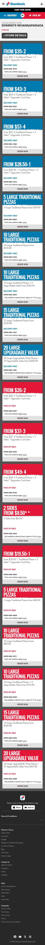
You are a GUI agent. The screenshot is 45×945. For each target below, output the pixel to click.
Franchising (5, 912)
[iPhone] (16, 807)
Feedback (4, 875)
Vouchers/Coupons (7, 846)
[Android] (29, 807)
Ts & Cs (25, 72)
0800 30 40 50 (6, 865)
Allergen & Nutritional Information (12, 843)
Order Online (5, 833)
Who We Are (5, 915)
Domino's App (5, 856)
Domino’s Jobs (5, 909)
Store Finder (5, 893)
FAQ (2, 896)
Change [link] (5, 30)
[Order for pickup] (34, 15)
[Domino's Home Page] (15, 4)
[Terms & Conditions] (41, 820)
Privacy (3, 918)
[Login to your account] (41, 3)
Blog (2, 849)
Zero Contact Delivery (8, 886)
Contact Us (4, 868)
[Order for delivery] (11, 15)
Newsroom (5, 853)
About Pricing (5, 890)
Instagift (3, 839)
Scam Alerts (5, 899)
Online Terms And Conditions (10, 922)
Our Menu (4, 836)
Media (3, 872)
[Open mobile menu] (3, 3)
